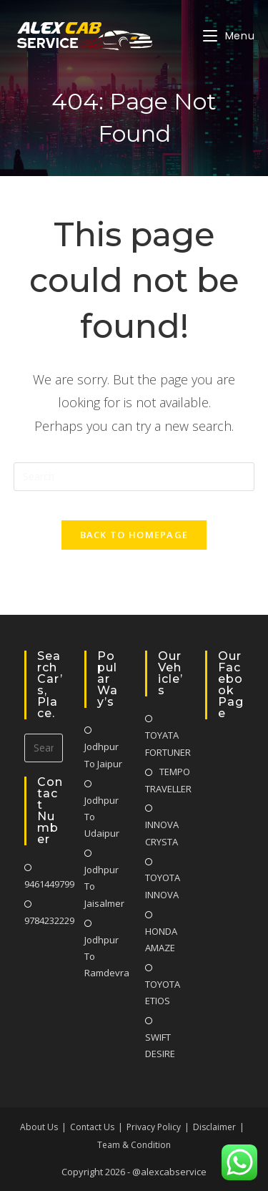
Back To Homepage (134, 534)
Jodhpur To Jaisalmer (104, 886)
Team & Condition (134, 1145)
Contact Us (92, 1127)
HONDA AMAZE (161, 939)
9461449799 (49, 884)
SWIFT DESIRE (160, 1045)
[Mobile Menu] (228, 36)
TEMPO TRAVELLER (168, 779)
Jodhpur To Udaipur (101, 817)
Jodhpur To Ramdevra (106, 956)
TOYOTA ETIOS (162, 992)
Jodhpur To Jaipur (103, 754)
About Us (39, 1127)
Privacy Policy (153, 1127)
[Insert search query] (134, 476)
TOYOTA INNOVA (162, 885)
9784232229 (49, 920)
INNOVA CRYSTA (162, 832)
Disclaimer (214, 1127)
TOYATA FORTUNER (168, 743)
